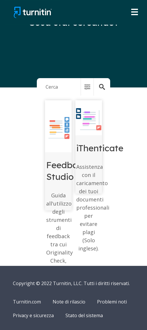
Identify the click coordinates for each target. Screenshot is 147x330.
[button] (87, 87)
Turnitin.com (27, 302)
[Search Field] (73, 87)
